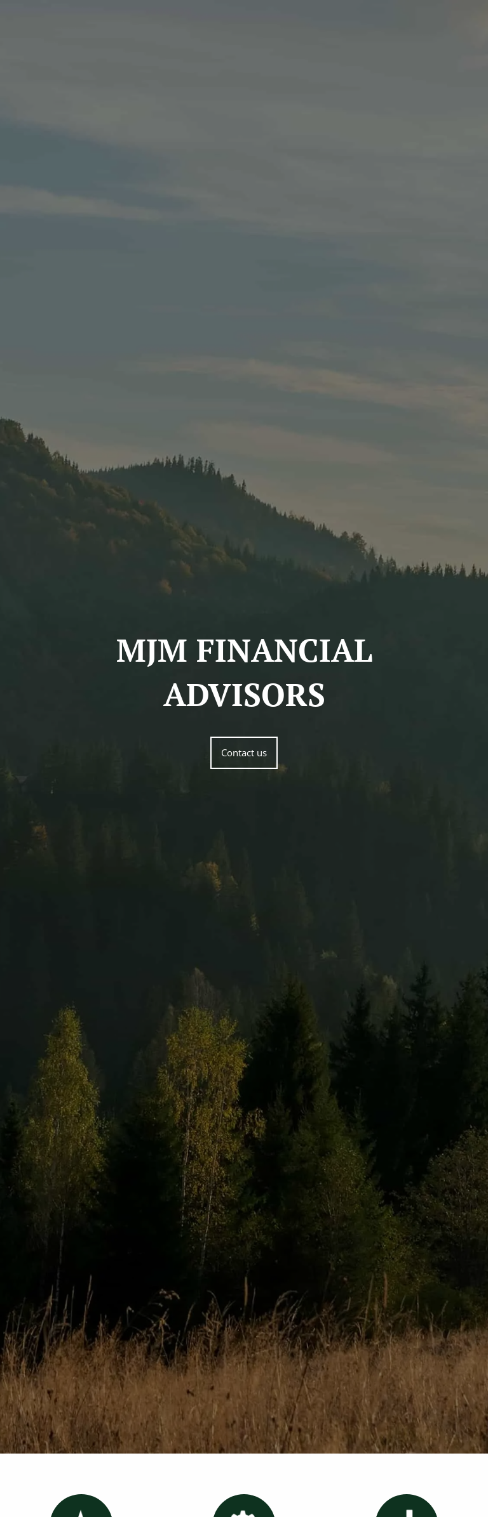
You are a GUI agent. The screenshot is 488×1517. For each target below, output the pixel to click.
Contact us (244, 752)
